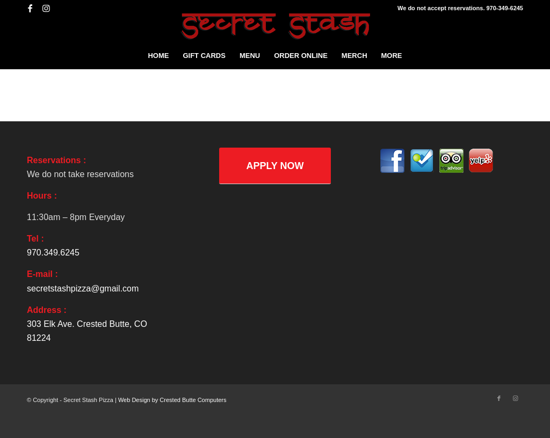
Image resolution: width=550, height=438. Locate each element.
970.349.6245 (53, 252)
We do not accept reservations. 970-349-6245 (460, 8)
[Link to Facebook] (30, 8)
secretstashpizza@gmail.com (83, 288)
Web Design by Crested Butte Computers (172, 400)
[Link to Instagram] (46, 8)
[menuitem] (158, 55)
